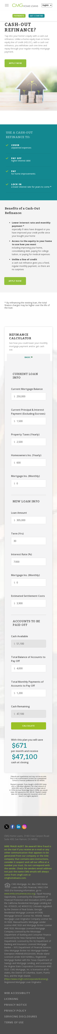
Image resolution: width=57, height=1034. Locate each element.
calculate (28, 726)
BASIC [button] (28, 357)
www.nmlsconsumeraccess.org (19, 893)
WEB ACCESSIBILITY (17, 993)
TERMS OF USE (14, 1022)
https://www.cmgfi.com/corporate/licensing (26, 979)
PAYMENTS (19, 15)
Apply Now (15, 63)
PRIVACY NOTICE (15, 1004)
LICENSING (11, 999)
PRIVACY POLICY (15, 1010)
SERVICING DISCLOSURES (20, 1016)
